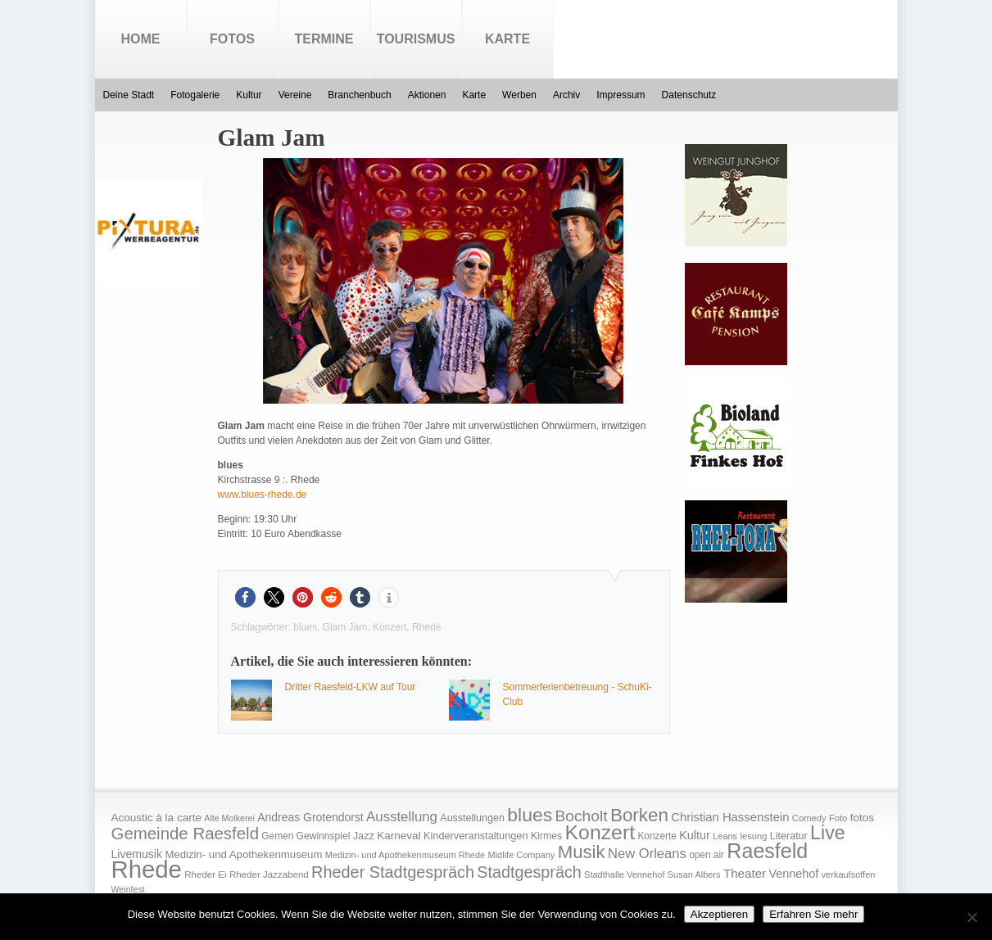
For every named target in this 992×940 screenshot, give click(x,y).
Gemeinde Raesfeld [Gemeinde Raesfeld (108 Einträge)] (185, 834)
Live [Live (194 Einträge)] (827, 832)
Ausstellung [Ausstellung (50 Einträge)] (401, 817)
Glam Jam (345, 627)
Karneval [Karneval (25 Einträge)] (398, 835)
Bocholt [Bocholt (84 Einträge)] (581, 816)
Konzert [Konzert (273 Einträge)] (600, 832)
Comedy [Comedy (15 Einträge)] (809, 818)
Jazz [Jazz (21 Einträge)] (363, 835)
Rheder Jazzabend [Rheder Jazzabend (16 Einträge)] (269, 874)
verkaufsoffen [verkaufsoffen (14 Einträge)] (849, 874)
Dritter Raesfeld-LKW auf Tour (350, 687)
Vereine (295, 95)
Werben (519, 95)
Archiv (566, 95)
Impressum (620, 95)
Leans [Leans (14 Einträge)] (725, 836)
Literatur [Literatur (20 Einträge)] (789, 836)
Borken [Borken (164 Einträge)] (639, 815)
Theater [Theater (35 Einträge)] (744, 873)
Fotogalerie (195, 95)
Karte (507, 39)
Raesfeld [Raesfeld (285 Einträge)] (767, 850)
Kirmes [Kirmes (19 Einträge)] (546, 836)
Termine (324, 39)
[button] (245, 597)
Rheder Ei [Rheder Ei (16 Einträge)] (205, 874)
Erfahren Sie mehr (813, 914)
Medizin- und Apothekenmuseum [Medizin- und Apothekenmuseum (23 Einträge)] (243, 854)
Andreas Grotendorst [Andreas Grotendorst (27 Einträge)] (310, 817)
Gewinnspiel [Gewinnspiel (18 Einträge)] (324, 836)
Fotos (232, 39)
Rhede (426, 627)
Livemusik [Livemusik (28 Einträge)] (137, 854)
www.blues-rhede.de (262, 494)
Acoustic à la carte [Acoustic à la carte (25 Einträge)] (156, 817)
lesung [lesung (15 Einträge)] (753, 836)
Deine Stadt (129, 95)
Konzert (389, 627)
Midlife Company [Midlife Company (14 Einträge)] (521, 855)
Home (141, 39)
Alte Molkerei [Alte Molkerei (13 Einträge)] (229, 818)
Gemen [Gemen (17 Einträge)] (277, 836)
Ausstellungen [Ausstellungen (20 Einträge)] (472, 818)
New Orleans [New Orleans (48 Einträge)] (647, 853)
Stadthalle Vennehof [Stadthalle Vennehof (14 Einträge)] (624, 874)
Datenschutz (689, 95)
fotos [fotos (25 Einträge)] (862, 817)
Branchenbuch (359, 95)
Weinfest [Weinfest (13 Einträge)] (128, 889)
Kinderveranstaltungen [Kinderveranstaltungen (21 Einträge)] (476, 835)
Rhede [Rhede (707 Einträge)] (146, 869)
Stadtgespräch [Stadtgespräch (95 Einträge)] (529, 872)
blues (305, 627)
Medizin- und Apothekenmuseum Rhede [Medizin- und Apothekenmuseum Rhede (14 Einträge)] (405, 855)
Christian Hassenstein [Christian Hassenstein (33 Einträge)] (730, 817)
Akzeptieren (719, 914)
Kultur (248, 95)
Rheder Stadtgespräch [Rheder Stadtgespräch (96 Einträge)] (392, 872)
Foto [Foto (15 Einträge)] (838, 818)
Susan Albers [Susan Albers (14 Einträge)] (694, 874)
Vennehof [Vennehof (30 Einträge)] (793, 873)
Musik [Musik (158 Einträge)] (581, 852)
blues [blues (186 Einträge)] (529, 814)
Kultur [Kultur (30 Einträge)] (694, 835)
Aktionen (427, 95)
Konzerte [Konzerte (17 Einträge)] (656, 836)
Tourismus (416, 39)
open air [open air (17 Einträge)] (706, 855)
